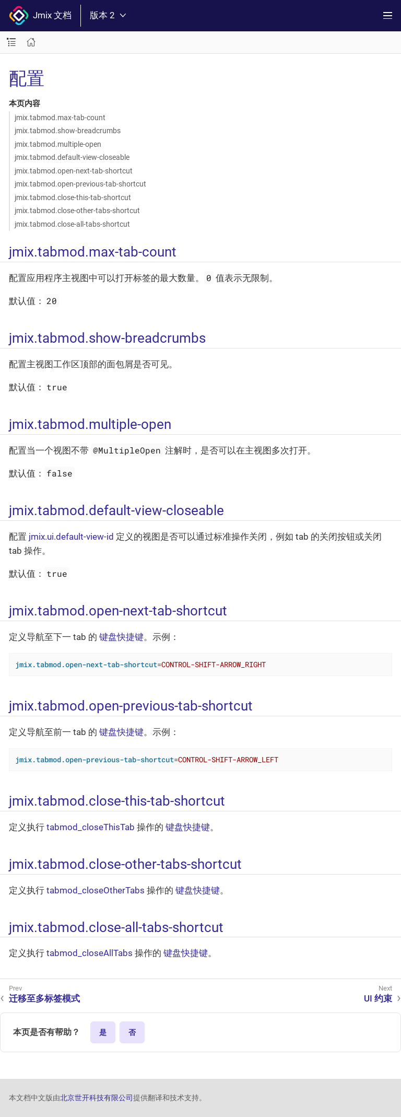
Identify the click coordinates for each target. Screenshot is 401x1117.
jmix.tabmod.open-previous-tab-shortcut (80, 184)
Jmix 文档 (40, 16)
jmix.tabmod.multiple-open (58, 144)
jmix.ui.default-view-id (71, 536)
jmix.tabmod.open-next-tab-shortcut (74, 171)
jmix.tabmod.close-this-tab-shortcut (73, 197)
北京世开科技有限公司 (96, 1097)
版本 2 (108, 15)
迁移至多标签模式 (44, 998)
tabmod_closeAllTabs (89, 953)
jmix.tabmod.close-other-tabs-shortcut (77, 210)
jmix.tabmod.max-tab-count (60, 117)
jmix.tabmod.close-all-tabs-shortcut (72, 224)
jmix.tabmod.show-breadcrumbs (68, 130)
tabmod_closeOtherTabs (95, 890)
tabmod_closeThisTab (90, 827)
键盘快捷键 (121, 637)
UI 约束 (378, 998)
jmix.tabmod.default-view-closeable (72, 157)
